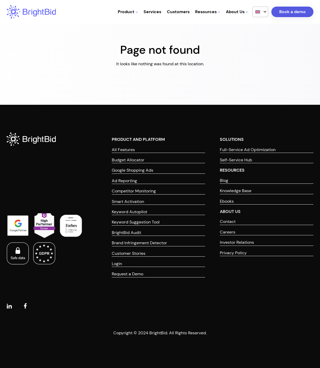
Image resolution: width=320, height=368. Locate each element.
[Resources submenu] (219, 12)
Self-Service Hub (236, 160)
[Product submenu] (136, 12)
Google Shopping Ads (132, 170)
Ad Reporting (124, 180)
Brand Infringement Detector (139, 243)
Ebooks (227, 201)
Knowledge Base (235, 190)
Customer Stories (128, 253)
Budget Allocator (128, 160)
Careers (227, 232)
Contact (228, 221)
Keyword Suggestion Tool (136, 222)
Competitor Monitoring (134, 191)
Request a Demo (127, 274)
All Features (123, 149)
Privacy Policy (233, 253)
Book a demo (292, 11)
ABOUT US (230, 211)
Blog (224, 180)
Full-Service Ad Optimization (248, 149)
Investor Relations (237, 242)
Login (117, 263)
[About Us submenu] (247, 12)
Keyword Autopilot (129, 212)
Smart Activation (128, 201)
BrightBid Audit (126, 232)
